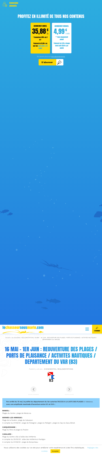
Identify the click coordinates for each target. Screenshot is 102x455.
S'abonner (51, 62)
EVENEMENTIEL (50, 431)
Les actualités (15, 399)
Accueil (7, 399)
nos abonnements (58, 56)
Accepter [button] (55, 451)
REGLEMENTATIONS (28, 399)
